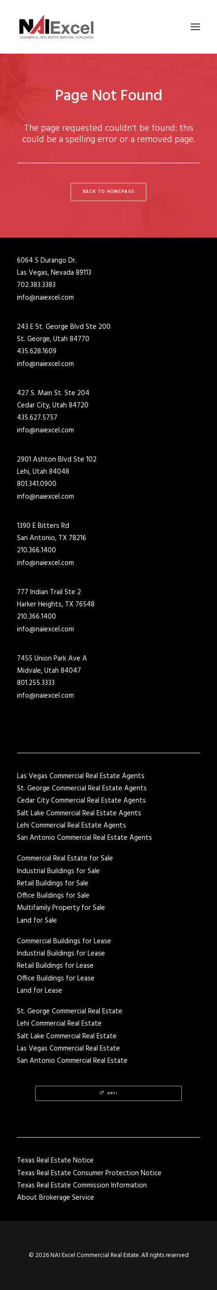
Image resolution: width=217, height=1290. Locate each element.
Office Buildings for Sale (53, 895)
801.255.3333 (36, 683)
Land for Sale (37, 920)
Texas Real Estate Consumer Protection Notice (89, 1173)
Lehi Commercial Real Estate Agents (71, 825)
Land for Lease (39, 990)
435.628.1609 (36, 351)
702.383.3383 (36, 285)
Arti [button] (109, 1094)
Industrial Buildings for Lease (61, 953)
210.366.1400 (36, 550)
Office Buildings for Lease (56, 978)
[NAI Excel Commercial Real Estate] (56, 27)
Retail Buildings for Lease (55, 965)
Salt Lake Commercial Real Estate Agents (79, 813)
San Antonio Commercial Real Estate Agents (84, 838)
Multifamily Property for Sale (61, 908)
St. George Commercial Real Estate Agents (82, 788)
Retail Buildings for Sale (52, 883)
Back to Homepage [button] (109, 192)
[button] (195, 27)
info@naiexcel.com (45, 297)
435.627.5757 (37, 417)
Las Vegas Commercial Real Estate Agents (81, 776)
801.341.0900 (36, 484)
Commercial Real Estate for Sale (65, 858)
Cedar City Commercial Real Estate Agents (81, 800)
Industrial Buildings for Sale (58, 871)
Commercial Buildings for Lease (64, 941)
